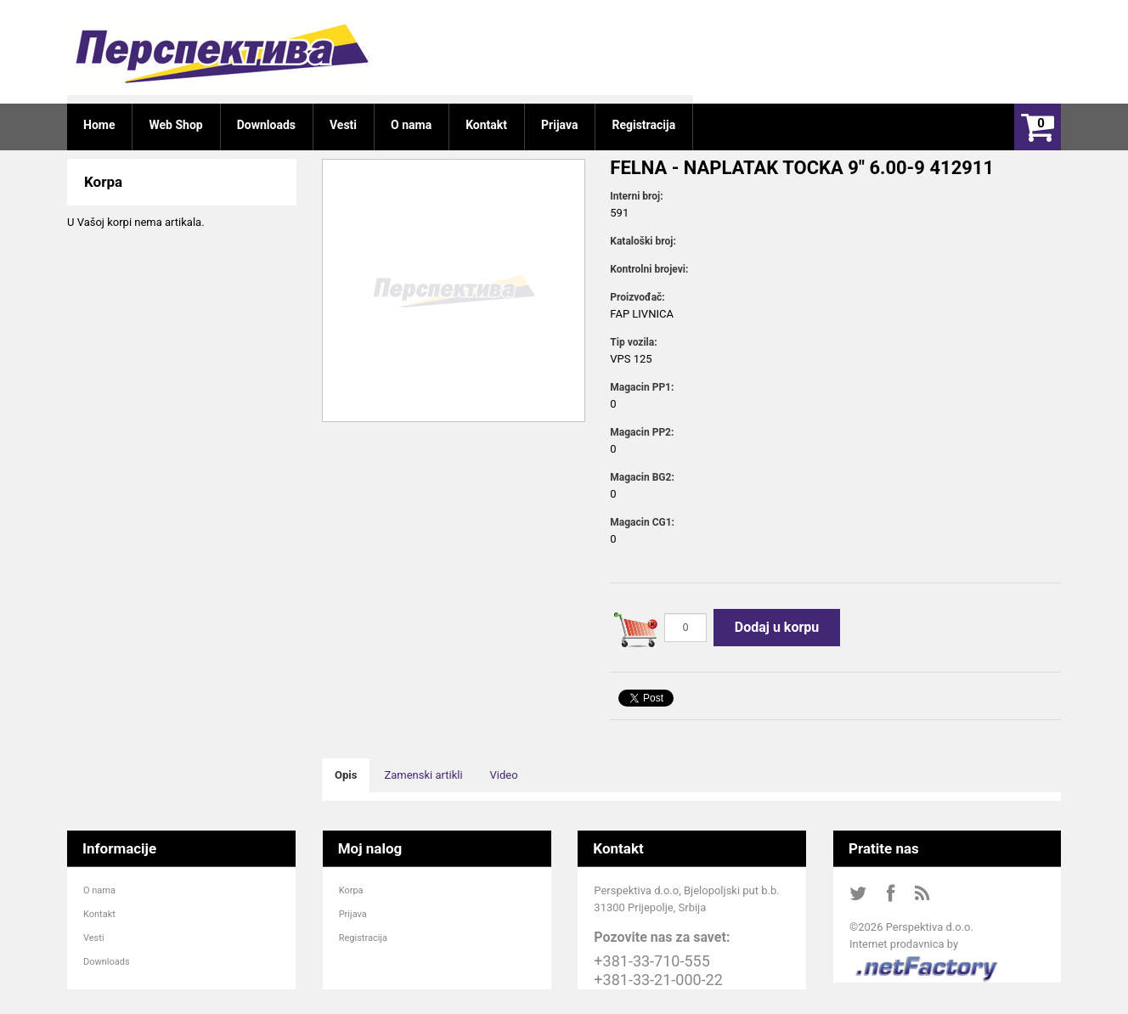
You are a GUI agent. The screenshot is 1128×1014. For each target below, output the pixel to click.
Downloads (106, 961)
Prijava (353, 914)
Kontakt (99, 914)
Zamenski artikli (423, 775)
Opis (346, 775)
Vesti (93, 938)
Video (504, 775)
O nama (99, 890)
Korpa (351, 890)
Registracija (363, 938)
